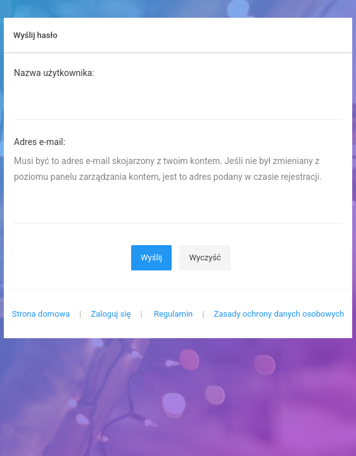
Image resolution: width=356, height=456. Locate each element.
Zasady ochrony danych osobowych (278, 314)
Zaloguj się (110, 314)
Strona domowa (41, 314)
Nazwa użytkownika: (54, 73)
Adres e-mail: (39, 142)
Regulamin (173, 314)
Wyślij (151, 257)
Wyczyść (205, 257)
